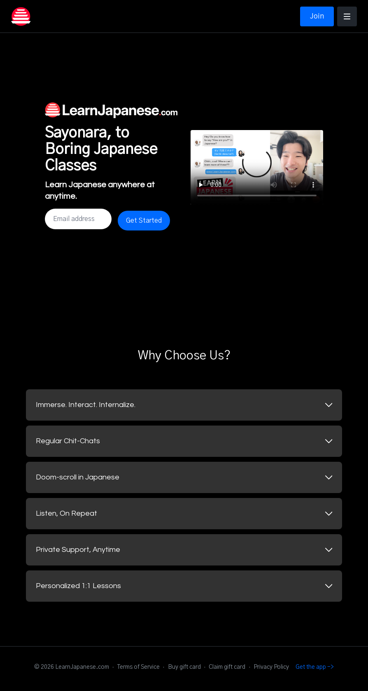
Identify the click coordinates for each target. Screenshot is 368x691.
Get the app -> (315, 667)
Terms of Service (138, 667)
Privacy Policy (271, 667)
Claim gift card (227, 667)
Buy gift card (184, 667)
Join (317, 16)
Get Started (144, 220)
